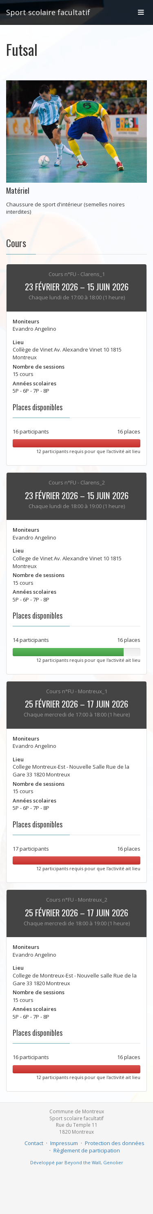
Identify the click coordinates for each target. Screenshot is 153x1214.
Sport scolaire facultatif (48, 12)
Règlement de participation (86, 1150)
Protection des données (114, 1143)
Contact (33, 1143)
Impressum (64, 1143)
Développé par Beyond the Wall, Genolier (76, 1162)
